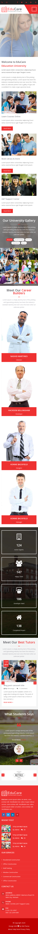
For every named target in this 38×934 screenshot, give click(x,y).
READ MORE (8, 702)
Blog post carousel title (14, 685)
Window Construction (10, 872)
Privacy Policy (25, 929)
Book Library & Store (11, 159)
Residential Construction (11, 860)
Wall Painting (7, 868)
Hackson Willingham (19, 410)
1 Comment (23, 688)
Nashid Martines (19, 356)
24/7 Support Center (10, 199)
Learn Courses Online (11, 116)
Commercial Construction (11, 876)
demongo (10, 688)
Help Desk (16, 929)
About (10, 929)
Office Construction (10, 864)
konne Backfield (19, 464)
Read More (7, 128)
